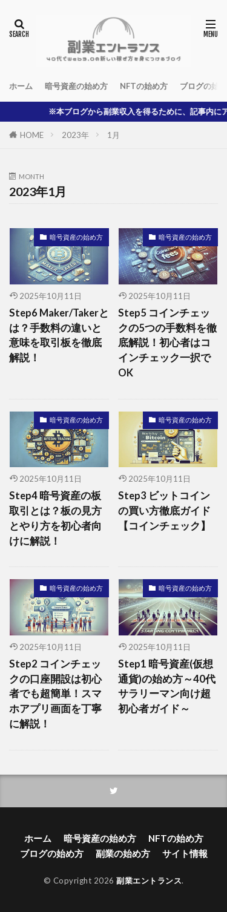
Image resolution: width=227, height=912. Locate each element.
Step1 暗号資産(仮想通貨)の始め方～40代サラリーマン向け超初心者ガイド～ (166, 686)
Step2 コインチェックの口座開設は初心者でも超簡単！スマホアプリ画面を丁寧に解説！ (55, 694)
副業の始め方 (123, 853)
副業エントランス (149, 880)
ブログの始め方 (52, 853)
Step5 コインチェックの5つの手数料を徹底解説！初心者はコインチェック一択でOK (167, 343)
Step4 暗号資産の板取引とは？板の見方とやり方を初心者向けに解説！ (55, 518)
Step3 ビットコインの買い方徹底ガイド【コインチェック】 (164, 511)
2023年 (75, 135)
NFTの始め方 (144, 86)
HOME (32, 135)
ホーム (21, 86)
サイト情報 (185, 853)
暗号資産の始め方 (76, 86)
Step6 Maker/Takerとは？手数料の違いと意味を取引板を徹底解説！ (59, 335)
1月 (113, 135)
